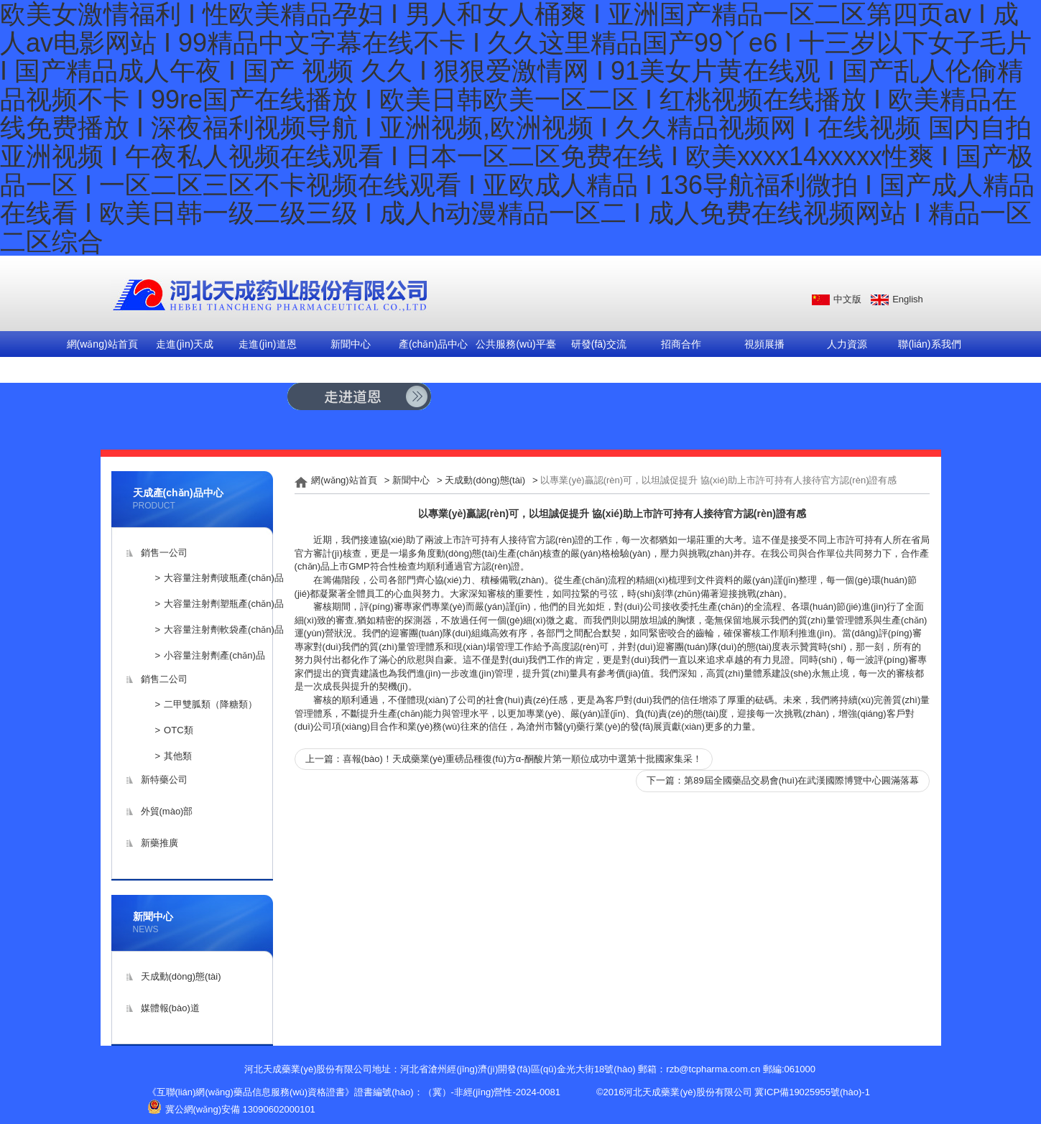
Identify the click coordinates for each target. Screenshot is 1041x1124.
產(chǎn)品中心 (433, 344)
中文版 (847, 299)
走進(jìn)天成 (184, 344)
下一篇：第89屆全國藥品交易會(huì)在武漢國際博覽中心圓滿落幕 (783, 780)
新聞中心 (350, 344)
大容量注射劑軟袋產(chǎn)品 (224, 629)
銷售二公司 (164, 679)
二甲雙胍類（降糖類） (210, 704)
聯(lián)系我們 (929, 344)
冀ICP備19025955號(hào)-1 (811, 1092)
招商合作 (681, 344)
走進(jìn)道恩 (267, 344)
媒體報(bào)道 (170, 1008)
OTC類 (178, 730)
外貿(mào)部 (167, 811)
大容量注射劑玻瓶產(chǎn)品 (224, 577)
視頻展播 (764, 344)
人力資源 (847, 344)
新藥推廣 (159, 842)
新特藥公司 (164, 779)
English (907, 299)
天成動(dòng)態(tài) (181, 976)
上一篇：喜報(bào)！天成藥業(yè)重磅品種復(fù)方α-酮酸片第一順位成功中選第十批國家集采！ (503, 758)
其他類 (178, 756)
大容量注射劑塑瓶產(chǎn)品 (224, 603)
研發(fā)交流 (598, 344)
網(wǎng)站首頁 (102, 344)
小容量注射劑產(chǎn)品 (214, 655)
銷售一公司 (164, 552)
